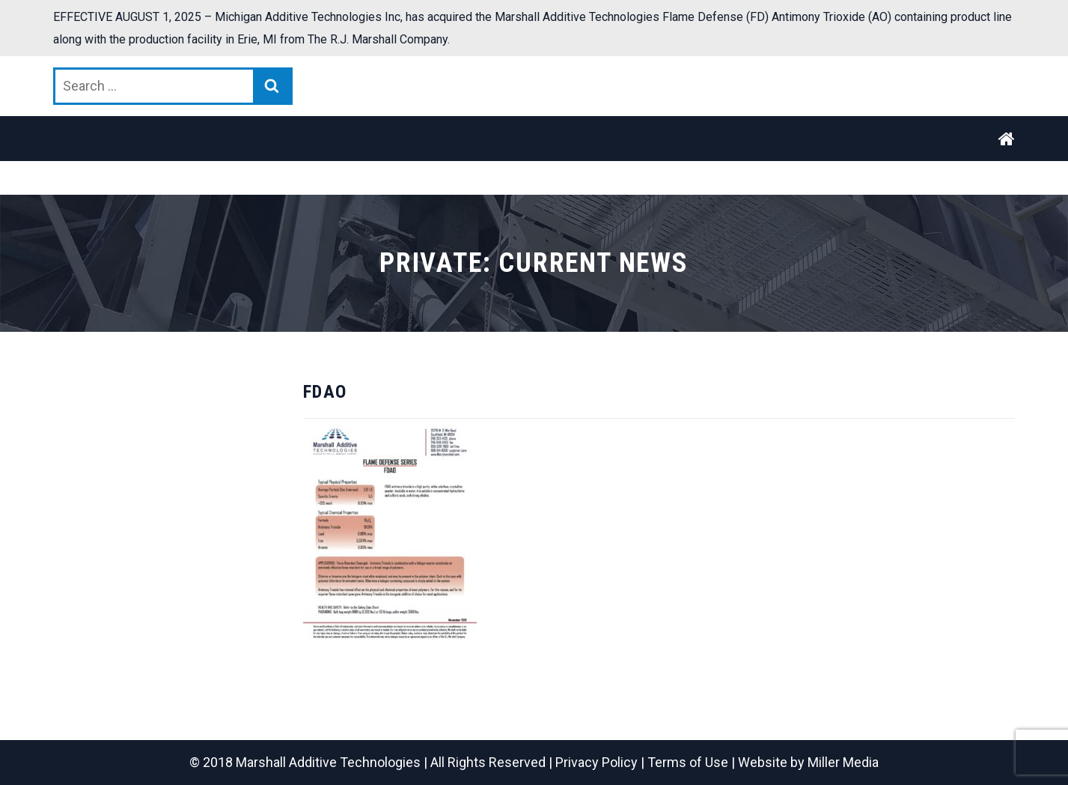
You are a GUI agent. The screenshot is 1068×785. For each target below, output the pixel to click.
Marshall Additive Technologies (328, 762)
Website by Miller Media (808, 762)
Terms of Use (687, 762)
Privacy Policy (596, 762)
